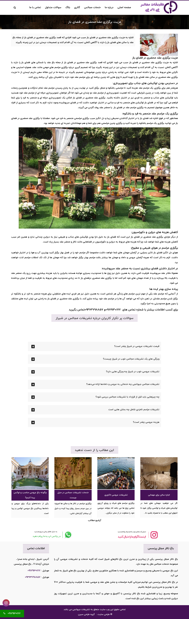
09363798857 (32, 577)
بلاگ (67, 7)
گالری (77, 7)
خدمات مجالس (92, 7)
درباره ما (109, 7)
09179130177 (34, 570)
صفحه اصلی (124, 7)
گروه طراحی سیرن (86, 614)
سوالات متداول (53, 7)
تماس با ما (35, 7)
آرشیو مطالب (94, 520)
